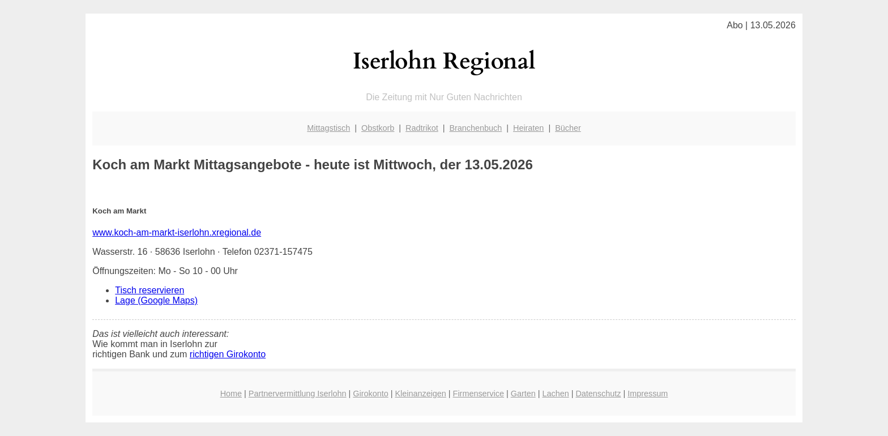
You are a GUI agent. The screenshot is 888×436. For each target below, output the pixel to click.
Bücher (568, 127)
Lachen (555, 393)
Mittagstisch (328, 127)
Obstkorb (377, 127)
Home (231, 393)
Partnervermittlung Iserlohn (298, 393)
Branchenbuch (475, 127)
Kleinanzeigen (420, 393)
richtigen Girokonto (228, 354)
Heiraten (528, 127)
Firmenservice (478, 393)
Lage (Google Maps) (156, 300)
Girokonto (370, 393)
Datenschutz (598, 393)
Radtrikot (421, 127)
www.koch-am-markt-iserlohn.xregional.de (176, 232)
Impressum (647, 393)
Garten (523, 393)
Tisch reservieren (149, 290)
